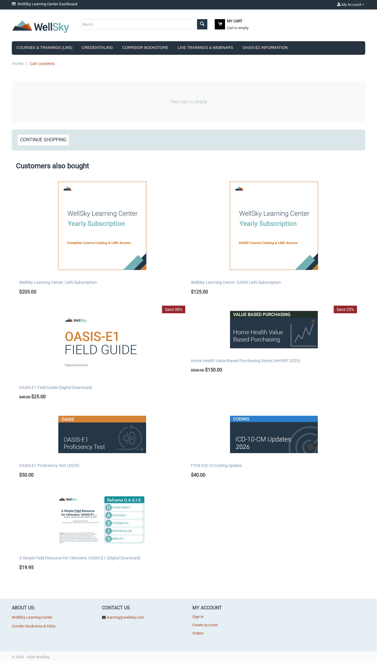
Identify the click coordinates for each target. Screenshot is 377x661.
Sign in (198, 616)
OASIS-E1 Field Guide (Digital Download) (55, 387)
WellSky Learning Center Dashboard (44, 4)
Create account (205, 625)
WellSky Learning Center (32, 617)
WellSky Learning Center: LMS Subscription (58, 282)
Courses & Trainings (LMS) (44, 47)
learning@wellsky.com (125, 617)
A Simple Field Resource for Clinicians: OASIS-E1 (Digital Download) (79, 558)
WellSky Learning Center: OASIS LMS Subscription (236, 282)
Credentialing (97, 47)
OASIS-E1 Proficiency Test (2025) (49, 465)
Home (17, 63)
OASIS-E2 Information (265, 47)
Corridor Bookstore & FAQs (34, 626)
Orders (198, 633)
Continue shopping (43, 140)
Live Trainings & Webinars (205, 47)
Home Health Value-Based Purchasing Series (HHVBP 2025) (245, 360)
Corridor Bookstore (145, 47)
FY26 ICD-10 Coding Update (216, 465)
